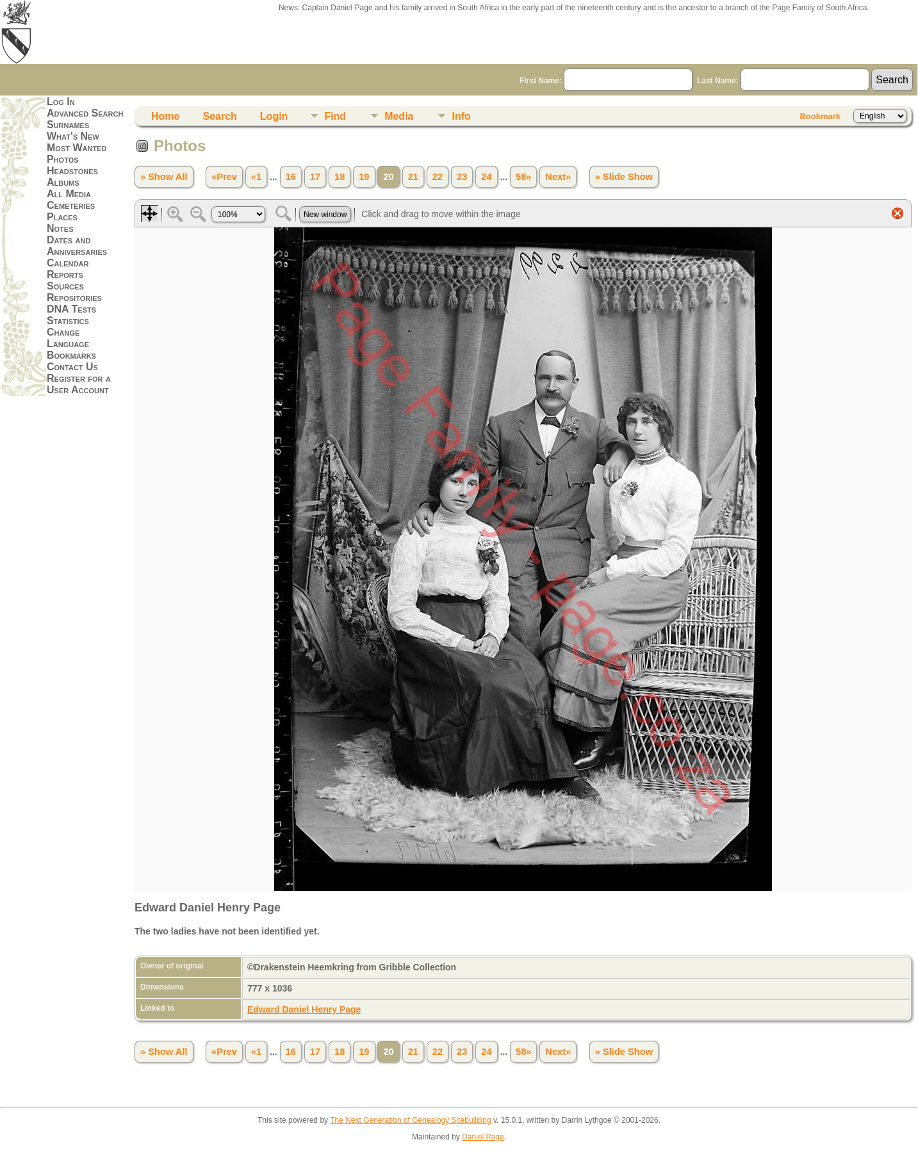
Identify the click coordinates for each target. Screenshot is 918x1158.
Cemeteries (71, 205)
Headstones (72, 170)
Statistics (68, 320)
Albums (63, 182)
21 (413, 177)
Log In (61, 101)
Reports (65, 274)
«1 (256, 177)
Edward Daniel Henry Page (304, 1009)
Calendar (67, 262)
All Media (69, 193)
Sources (65, 286)
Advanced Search (85, 113)
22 (437, 177)
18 (339, 177)
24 (486, 177)
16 (291, 177)
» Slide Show (624, 177)
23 (462, 177)
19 (364, 177)
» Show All (164, 177)
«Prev (224, 177)
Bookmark (819, 116)
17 (315, 177)
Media (398, 116)
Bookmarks (71, 355)
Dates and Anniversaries (77, 245)
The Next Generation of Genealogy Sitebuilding (410, 1120)
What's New (73, 136)
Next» (558, 177)
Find (335, 116)
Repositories (74, 297)
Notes (60, 228)
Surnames (68, 124)
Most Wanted (76, 147)
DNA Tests (71, 309)
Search (219, 116)
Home (165, 116)
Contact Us (72, 366)
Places (62, 216)
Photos (63, 159)
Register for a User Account (79, 384)
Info (461, 116)
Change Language (68, 338)
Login (274, 116)
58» (523, 177)
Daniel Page (483, 1136)
